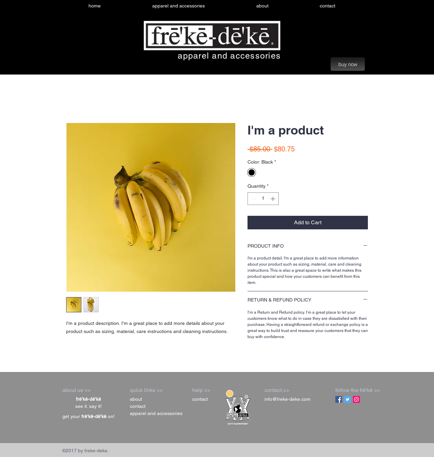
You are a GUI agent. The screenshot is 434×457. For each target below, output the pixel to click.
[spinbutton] (263, 199)
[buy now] (348, 64)
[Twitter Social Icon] (347, 399)
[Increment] (273, 199)
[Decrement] (253, 199)
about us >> (76, 390)
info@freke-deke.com (287, 399)
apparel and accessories (229, 56)
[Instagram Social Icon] (356, 399)
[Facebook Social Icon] (338, 399)
